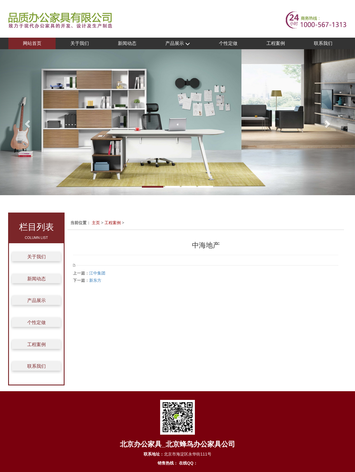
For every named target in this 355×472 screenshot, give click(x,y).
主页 (96, 222)
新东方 (95, 280)
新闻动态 (127, 43)
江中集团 (97, 273)
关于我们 (79, 43)
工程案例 (275, 43)
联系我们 (323, 43)
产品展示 (177, 43)
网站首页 (32, 43)
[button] (26, 122)
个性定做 (228, 43)
